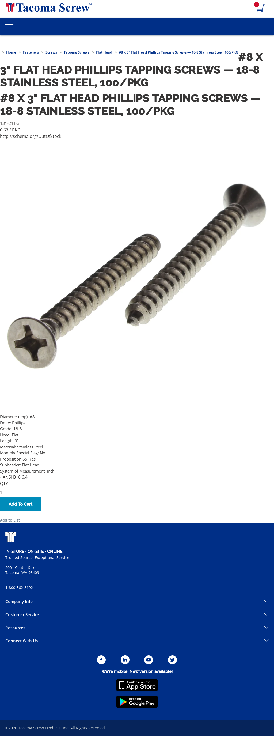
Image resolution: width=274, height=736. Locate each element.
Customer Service (22, 614)
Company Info (19, 601)
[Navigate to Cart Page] (261, 8)
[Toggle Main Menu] (9, 26)
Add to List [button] (10, 520)
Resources (15, 627)
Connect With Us (21, 640)
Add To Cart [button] (20, 504)
